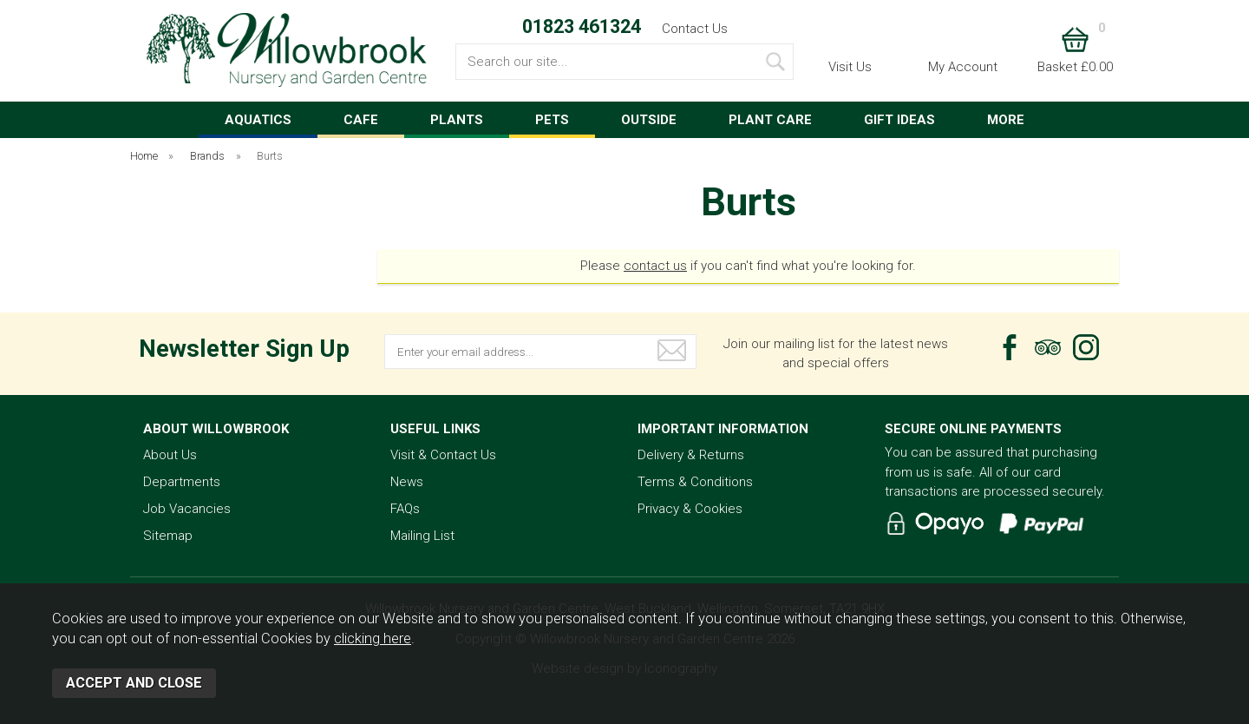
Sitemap (168, 535)
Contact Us (695, 28)
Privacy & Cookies (690, 509)
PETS (552, 120)
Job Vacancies (187, 509)
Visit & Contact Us (443, 455)
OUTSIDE (649, 120)
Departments (181, 482)
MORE (1005, 120)
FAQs (405, 509)
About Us (170, 455)
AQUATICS (258, 120)
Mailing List (422, 535)
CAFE (360, 120)
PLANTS (456, 120)
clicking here (372, 638)
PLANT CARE (770, 120)
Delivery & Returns (691, 455)
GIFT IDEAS (899, 120)
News (406, 482)
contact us (655, 265)
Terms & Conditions (695, 482)
